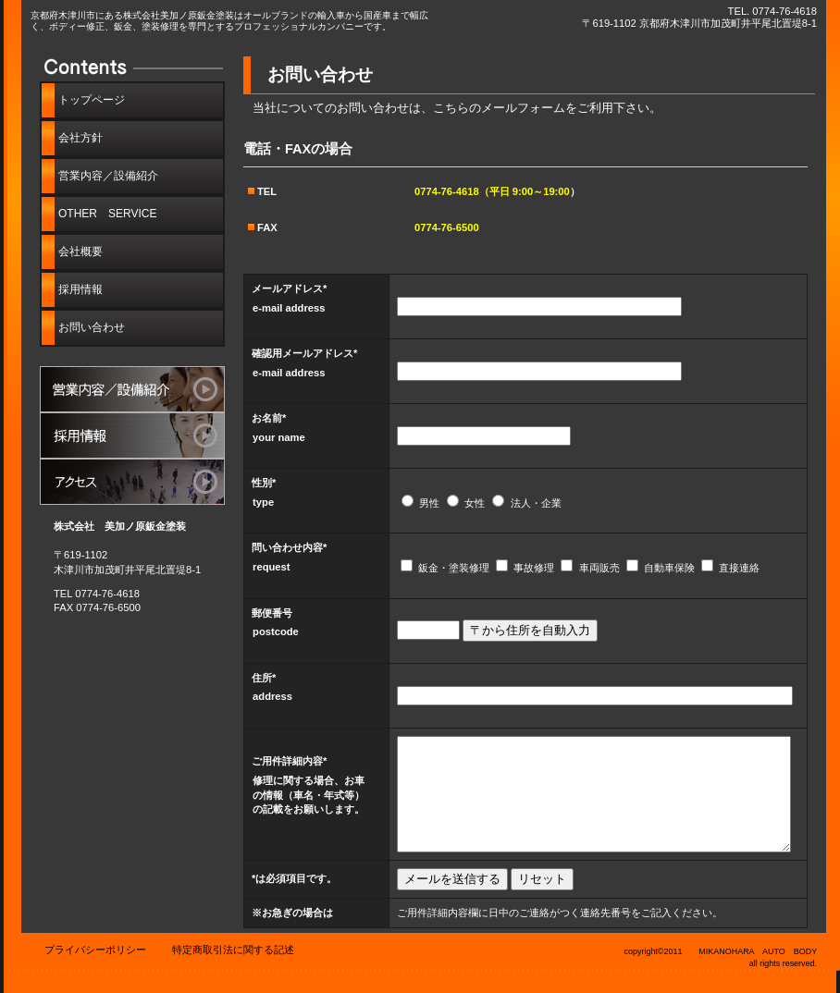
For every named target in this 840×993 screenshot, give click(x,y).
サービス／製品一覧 (132, 389)
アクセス (132, 482)
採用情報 (132, 435)
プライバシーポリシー (95, 949)
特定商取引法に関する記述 (233, 949)
